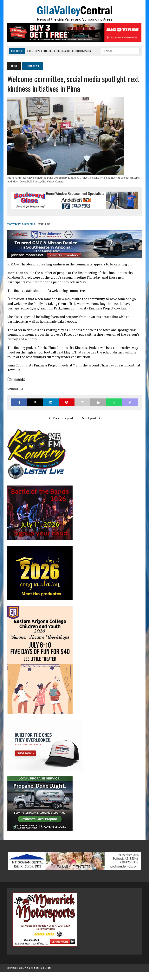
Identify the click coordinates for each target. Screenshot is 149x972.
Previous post (61, 418)
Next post (91, 418)
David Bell (28, 224)
